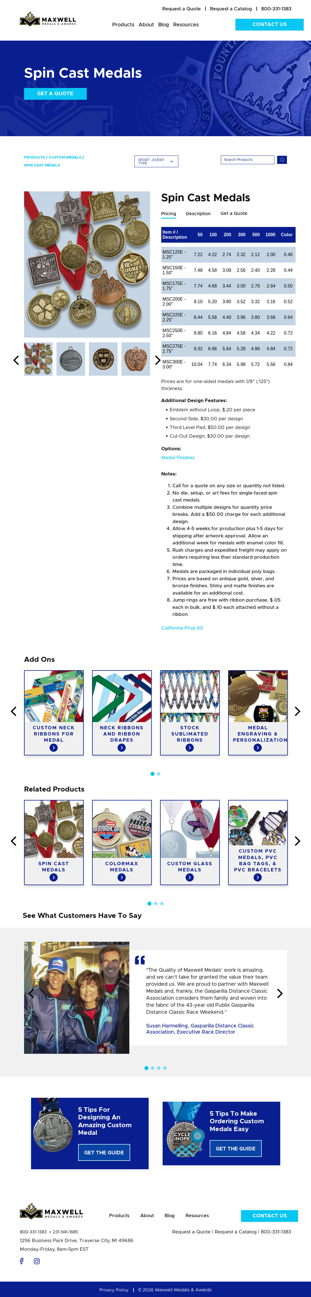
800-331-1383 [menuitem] (276, 8)
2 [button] (158, 774)
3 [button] (161, 904)
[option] (87, 264)
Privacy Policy (114, 1292)
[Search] (247, 160)
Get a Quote (55, 93)
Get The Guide (104, 1153)
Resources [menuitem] (186, 24)
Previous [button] (16, 361)
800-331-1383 (33, 1234)
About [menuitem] (146, 24)
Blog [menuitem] (163, 24)
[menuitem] (181, 9)
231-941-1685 (65, 1234)
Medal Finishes (178, 458)
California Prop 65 (182, 628)
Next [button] (158, 361)
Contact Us (269, 24)
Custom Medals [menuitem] (65, 157)
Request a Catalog (236, 1234)
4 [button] (165, 1068)
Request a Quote (191, 1234)
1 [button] (152, 774)
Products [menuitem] (123, 24)
